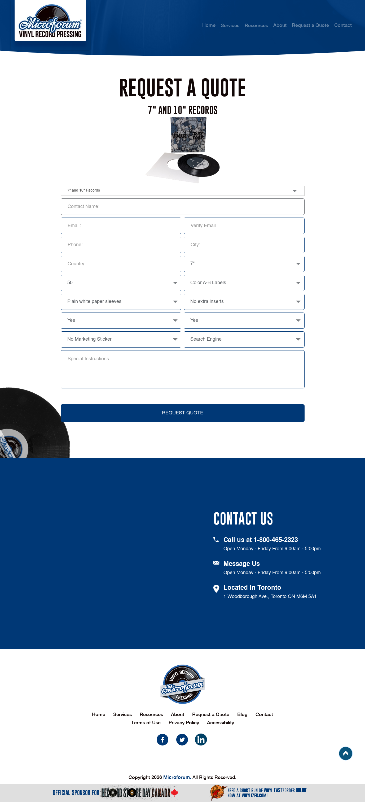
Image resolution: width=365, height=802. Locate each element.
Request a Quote (310, 25)
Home (209, 25)
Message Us (241, 564)
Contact (343, 25)
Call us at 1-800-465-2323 (260, 540)
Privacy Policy (184, 722)
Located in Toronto (252, 588)
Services (122, 714)
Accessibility (220, 722)
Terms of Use (146, 722)
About (280, 25)
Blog (242, 714)
